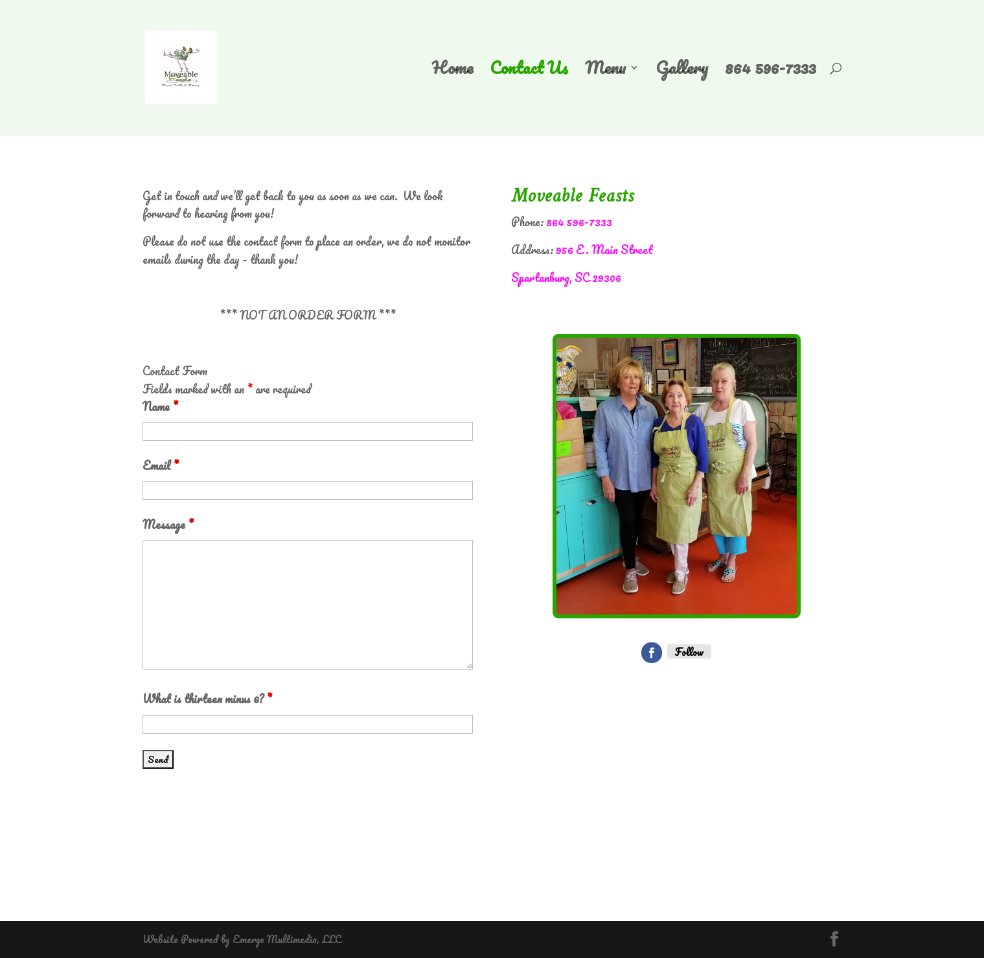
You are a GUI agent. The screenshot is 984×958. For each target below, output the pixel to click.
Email (161, 465)
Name (160, 406)
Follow (689, 651)
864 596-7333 (770, 72)
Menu (605, 72)
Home (452, 72)
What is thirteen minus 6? (207, 699)
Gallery (682, 72)
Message (168, 524)
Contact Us (529, 72)
